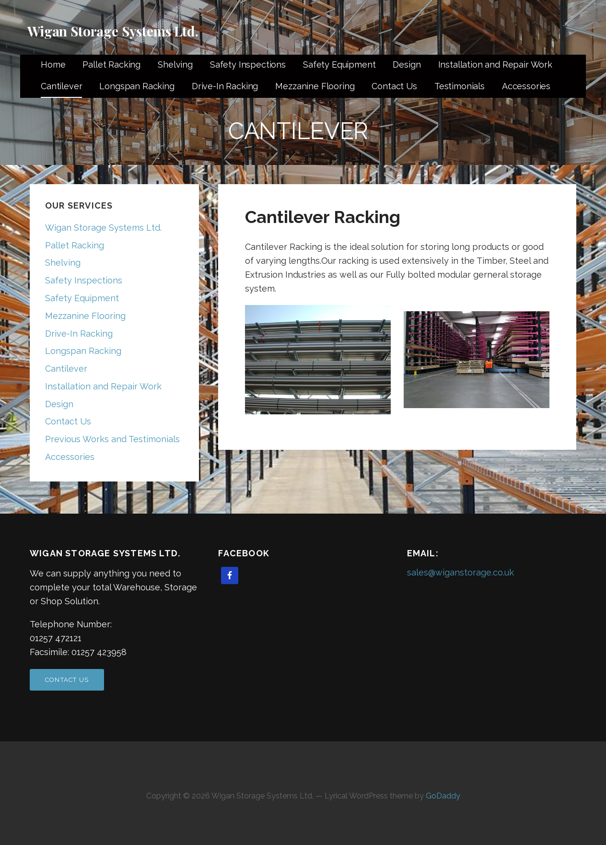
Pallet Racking (111, 64)
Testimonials (459, 86)
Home (53, 64)
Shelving (175, 64)
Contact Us (394, 86)
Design (406, 64)
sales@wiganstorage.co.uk (460, 572)
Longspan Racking (136, 86)
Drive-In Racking (225, 86)
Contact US (67, 679)
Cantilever (61, 86)
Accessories (526, 86)
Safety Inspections (248, 64)
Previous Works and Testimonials (112, 439)
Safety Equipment (339, 64)
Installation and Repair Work (495, 64)
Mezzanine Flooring (314, 86)
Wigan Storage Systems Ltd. (112, 31)
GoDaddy (443, 795)
